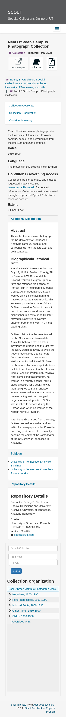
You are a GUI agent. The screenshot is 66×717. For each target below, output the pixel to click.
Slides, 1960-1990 (23, 616)
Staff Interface (18, 704)
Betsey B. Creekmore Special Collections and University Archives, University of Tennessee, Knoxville (26, 83)
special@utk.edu (24, 534)
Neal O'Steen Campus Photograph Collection (34, 588)
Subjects (17, 453)
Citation (36, 63)
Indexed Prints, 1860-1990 (27, 605)
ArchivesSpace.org (43, 704)
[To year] (33, 563)
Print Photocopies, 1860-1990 (29, 599)
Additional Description (26, 218)
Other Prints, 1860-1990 (26, 610)
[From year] (32, 557)
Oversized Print (21, 621)
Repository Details (23, 484)
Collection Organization (22, 112)
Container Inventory (20, 120)
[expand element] (9, 594)
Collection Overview (21, 105)
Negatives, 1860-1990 (25, 594)
